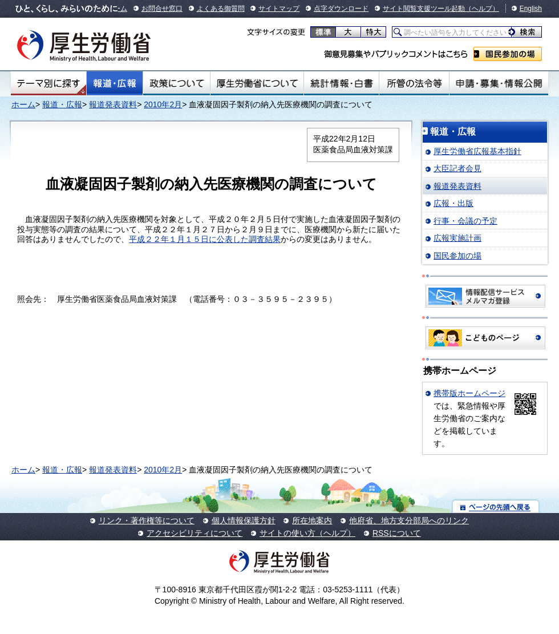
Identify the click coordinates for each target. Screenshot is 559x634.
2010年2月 (163, 104)
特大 (373, 32)
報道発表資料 (113, 104)
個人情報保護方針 (244, 520)
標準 (323, 32)
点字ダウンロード (341, 9)
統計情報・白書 (341, 83)
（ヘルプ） (482, 9)
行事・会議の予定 (465, 220)
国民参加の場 (507, 54)
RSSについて (396, 533)
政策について (176, 83)
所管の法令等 (413, 83)
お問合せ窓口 (162, 9)
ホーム (23, 104)
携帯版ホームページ (469, 393)
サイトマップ (278, 9)
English (531, 9)
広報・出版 (453, 203)
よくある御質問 (221, 9)
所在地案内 (312, 520)
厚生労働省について (257, 83)
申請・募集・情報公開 (498, 83)
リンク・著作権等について (147, 520)
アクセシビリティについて (194, 533)
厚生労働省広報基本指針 (477, 151)
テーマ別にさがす (48, 83)
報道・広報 (115, 83)
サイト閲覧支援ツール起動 (424, 9)
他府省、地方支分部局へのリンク (409, 520)
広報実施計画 (457, 238)
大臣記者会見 (457, 168)
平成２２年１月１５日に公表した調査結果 (205, 239)
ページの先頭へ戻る (496, 506)
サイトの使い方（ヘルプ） (307, 533)
